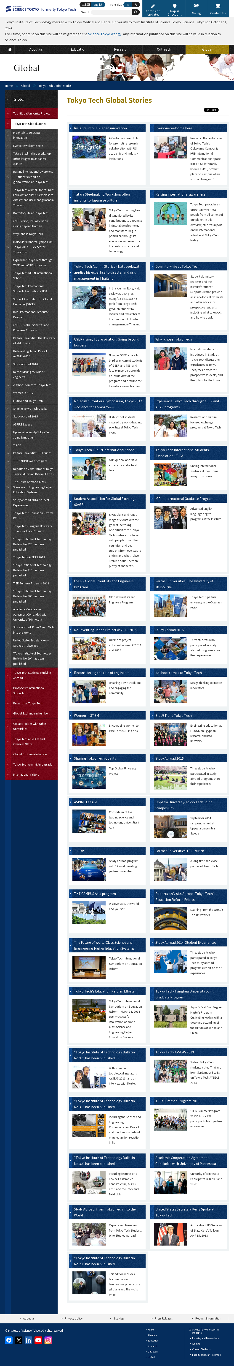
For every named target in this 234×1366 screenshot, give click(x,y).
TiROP (79, 850)
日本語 (86, 4)
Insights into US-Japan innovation (100, 128)
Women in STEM (86, 715)
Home (9, 85)
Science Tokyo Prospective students (205, 1331)
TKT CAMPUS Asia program (95, 893)
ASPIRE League (85, 802)
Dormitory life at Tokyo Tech (177, 266)
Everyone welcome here (173, 128)
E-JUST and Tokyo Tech (173, 715)
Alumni (196, 1343)
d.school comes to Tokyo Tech (178, 672)
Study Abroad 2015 (169, 758)
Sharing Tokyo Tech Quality (95, 758)
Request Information (208, 1318)
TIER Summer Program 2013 (177, 1101)
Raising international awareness (180, 194)
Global (25, 85)
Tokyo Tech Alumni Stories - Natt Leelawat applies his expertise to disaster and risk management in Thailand (106, 272)
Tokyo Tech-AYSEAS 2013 (174, 1052)
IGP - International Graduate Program (184, 498)
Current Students (201, 1349)
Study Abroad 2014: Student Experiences (185, 942)
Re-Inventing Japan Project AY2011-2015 (105, 629)
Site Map (118, 1318)
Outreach (153, 1351)
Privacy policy (73, 1318)
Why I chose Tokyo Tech (173, 339)
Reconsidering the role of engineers (101, 672)
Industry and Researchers (205, 1338)
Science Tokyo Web (102, 34)
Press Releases (164, 1318)
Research (152, 1346)
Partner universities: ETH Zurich (179, 850)
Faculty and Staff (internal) (206, 1354)
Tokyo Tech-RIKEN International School (104, 449)
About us (28, 1318)
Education (153, 1340)
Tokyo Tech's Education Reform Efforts (104, 991)
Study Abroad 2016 (169, 629)
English (98, 4)
